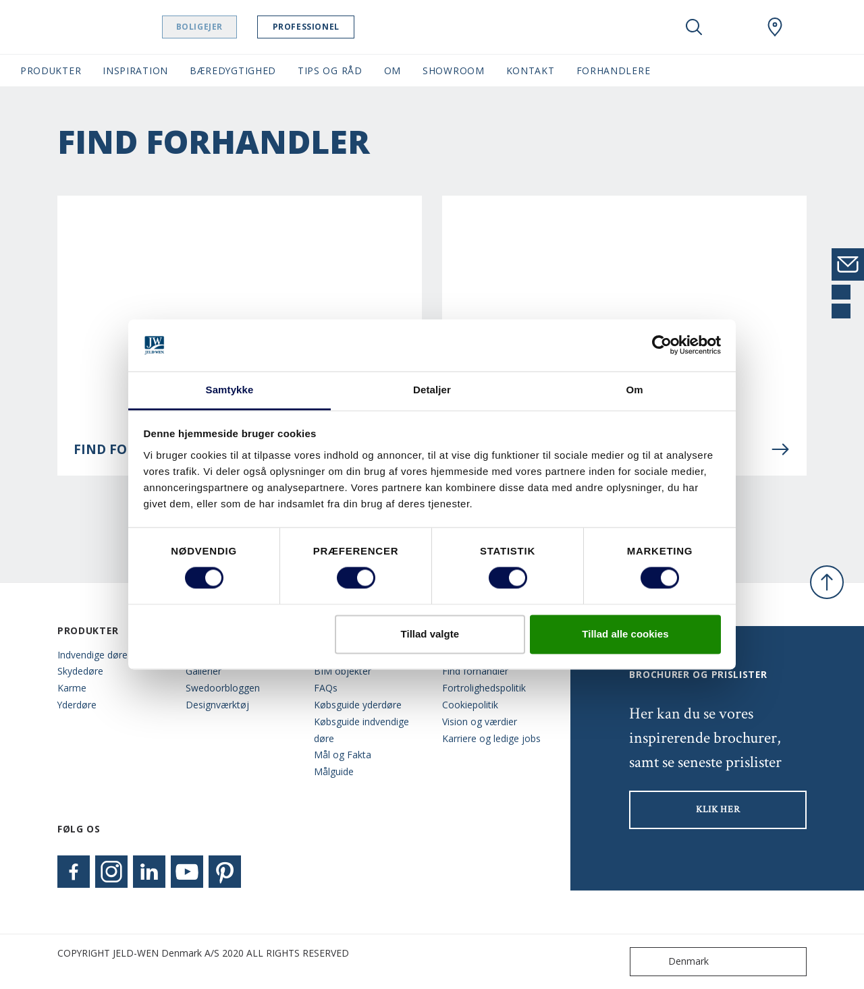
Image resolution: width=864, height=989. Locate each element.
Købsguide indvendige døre (361, 730)
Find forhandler (475, 671)
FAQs (326, 687)
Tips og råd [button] (330, 70)
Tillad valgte (430, 634)
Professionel (346, 26)
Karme (71, 687)
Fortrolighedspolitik (484, 687)
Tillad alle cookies (625, 634)
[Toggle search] (694, 27)
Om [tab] (634, 389)
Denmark (672, 961)
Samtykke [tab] (230, 389)
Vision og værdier (479, 721)
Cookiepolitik (470, 704)
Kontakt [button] (530, 70)
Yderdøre (77, 704)
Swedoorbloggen (223, 687)
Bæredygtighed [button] (233, 70)
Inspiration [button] (135, 70)
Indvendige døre (92, 654)
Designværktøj (217, 704)
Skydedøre (80, 671)
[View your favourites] (734, 27)
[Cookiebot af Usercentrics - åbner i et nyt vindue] (662, 345)
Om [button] (392, 70)
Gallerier (203, 671)
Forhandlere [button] (613, 70)
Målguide (334, 771)
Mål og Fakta (342, 754)
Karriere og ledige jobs (491, 738)
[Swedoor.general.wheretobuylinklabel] (775, 27)
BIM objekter (342, 671)
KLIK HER (718, 809)
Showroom (454, 70)
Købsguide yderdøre (358, 704)
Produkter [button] (50, 70)
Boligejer (240, 26)
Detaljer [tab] (432, 389)
